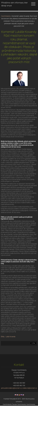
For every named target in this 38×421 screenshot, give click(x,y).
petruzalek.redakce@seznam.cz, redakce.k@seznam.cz (19, 403)
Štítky (2, 352)
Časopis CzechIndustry (19, 419)
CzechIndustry (5, 31)
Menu (33, 3)
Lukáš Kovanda (10, 352)
